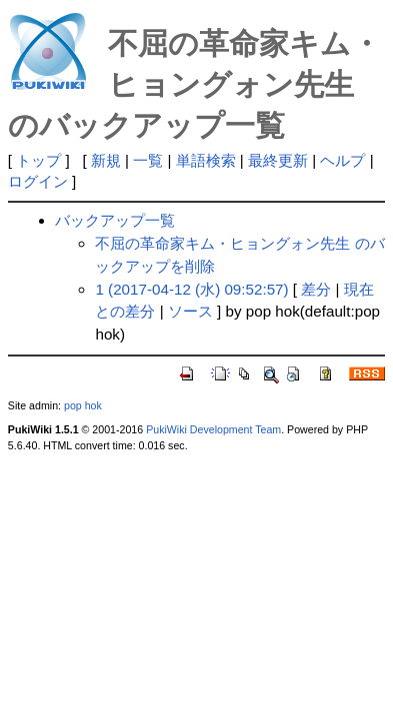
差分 (316, 289)
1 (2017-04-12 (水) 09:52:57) (191, 289)
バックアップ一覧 (115, 220)
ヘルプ (342, 160)
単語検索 (206, 160)
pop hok (83, 405)
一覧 (148, 160)
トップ (38, 160)
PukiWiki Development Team (213, 429)
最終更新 (278, 160)
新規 (106, 160)
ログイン (38, 181)
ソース (190, 311)
